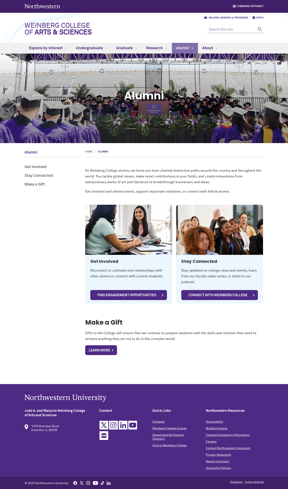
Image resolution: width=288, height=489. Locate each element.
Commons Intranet (250, 6)
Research (157, 48)
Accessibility (214, 425)
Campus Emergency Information (228, 438)
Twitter (103, 429)
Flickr (103, 439)
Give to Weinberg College (169, 449)
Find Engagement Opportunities (126, 295)
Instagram (113, 429)
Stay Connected (39, 176)
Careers (211, 445)
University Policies (218, 471)
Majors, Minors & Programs (228, 18)
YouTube (132, 429)
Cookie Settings (254, 482)
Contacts (158, 425)
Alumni (185, 48)
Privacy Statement (218, 458)
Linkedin (123, 429)
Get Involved (36, 167)
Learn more (99, 350)
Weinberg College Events (169, 432)
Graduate (126, 48)
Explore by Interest (48, 48)
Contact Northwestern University (228, 452)
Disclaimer (236, 482)
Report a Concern (217, 465)
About (210, 48)
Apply (260, 18)
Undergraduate (92, 48)
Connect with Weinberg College (218, 295)
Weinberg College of (58, 29)
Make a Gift (35, 184)
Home (89, 152)
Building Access (216, 432)
